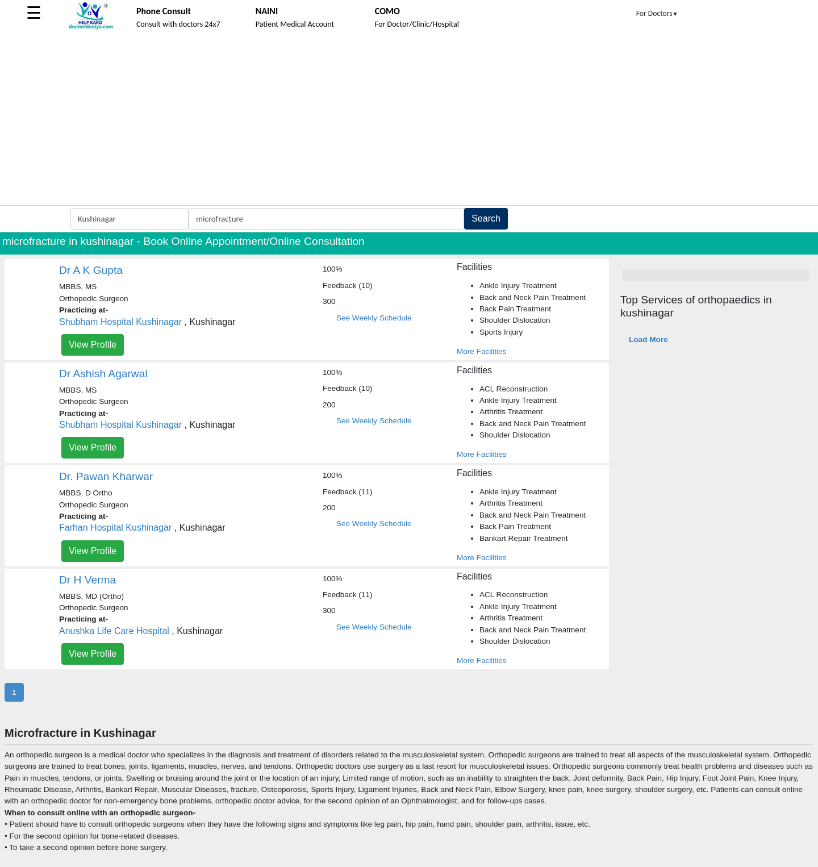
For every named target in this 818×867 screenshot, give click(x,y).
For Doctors (657, 13)
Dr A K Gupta (91, 270)
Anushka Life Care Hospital (114, 631)
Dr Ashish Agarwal (103, 374)
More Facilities (482, 351)
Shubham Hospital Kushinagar (120, 322)
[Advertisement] (409, 119)
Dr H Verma (87, 580)
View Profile (92, 344)
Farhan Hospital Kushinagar (115, 527)
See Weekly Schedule (374, 318)
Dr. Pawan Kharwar (106, 476)
